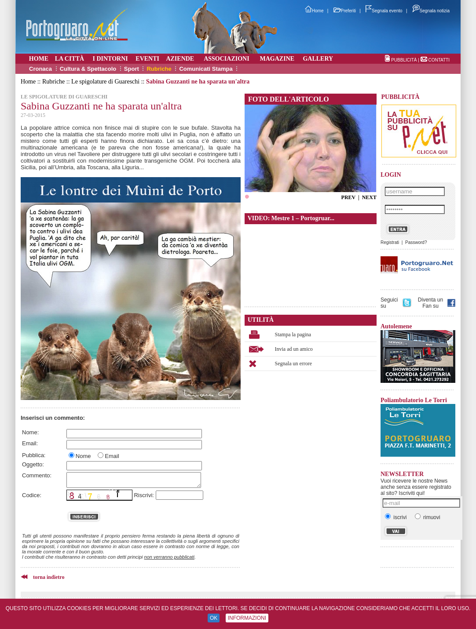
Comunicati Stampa (205, 68)
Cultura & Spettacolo (88, 68)
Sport (131, 68)
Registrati (390, 242)
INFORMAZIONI (247, 618)
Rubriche (158, 68)
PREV (348, 197)
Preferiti (344, 10)
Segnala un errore (293, 363)
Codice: (31, 495)
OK (213, 618)
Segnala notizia (431, 10)
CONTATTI (439, 60)
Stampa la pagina (293, 334)
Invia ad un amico (294, 349)
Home (314, 10)
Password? (416, 242)
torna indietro (48, 577)
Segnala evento (384, 10)
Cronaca (40, 68)
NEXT (369, 197)
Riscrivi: (144, 495)
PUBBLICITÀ (404, 60)
